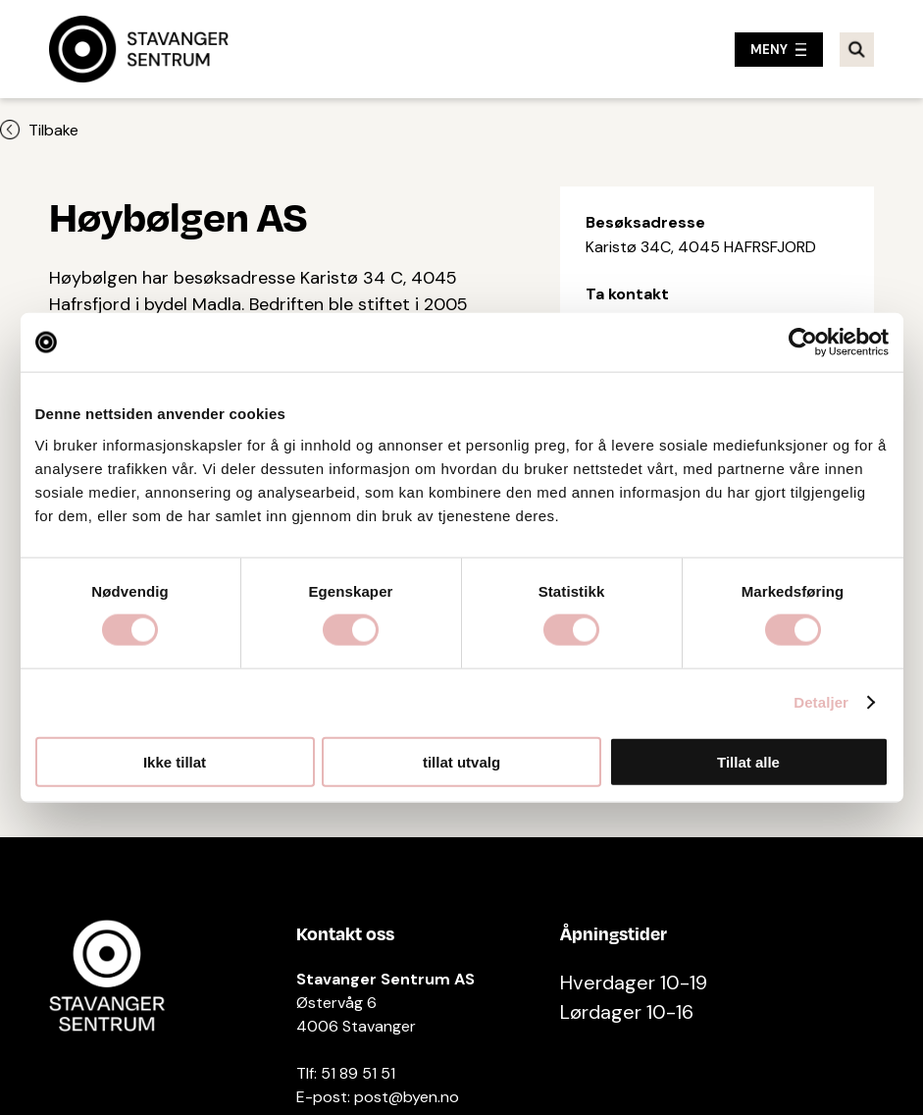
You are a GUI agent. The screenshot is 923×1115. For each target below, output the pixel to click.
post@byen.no (406, 1097)
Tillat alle (748, 761)
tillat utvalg (461, 761)
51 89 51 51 (358, 1073)
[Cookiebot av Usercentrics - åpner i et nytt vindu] (803, 342)
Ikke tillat (174, 761)
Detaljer (821, 702)
